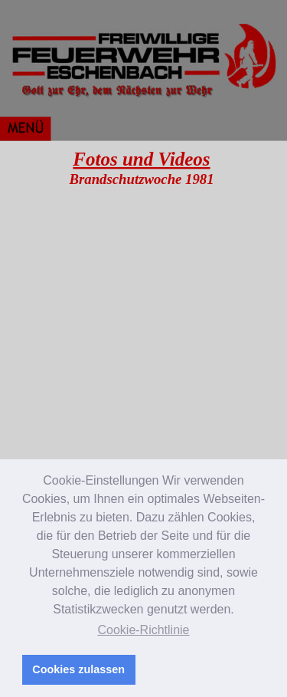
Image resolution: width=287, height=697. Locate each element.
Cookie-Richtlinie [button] (143, 629)
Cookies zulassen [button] (78, 669)
